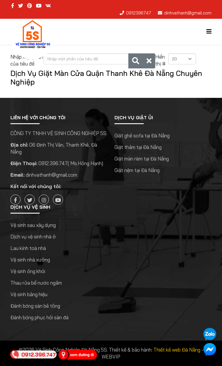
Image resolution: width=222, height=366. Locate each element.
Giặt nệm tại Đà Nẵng (137, 170)
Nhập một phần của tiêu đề (26, 60)
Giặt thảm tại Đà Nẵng (138, 147)
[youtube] (38, 6)
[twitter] (20, 6)
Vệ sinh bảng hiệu (28, 294)
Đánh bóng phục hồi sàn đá (39, 317)
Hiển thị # (160, 60)
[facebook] (12, 6)
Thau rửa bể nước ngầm (36, 283)
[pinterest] (29, 6)
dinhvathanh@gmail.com (188, 13)
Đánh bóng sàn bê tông (35, 306)
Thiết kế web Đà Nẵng (176, 350)
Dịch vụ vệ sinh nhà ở (33, 237)
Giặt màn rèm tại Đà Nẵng (141, 159)
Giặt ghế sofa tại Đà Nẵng (142, 135)
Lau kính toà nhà (28, 248)
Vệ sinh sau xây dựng (33, 225)
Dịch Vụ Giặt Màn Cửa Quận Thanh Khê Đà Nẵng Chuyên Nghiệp (106, 77)
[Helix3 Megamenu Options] (209, 31)
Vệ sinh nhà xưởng (30, 260)
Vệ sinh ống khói (27, 271)
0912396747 (138, 13)
